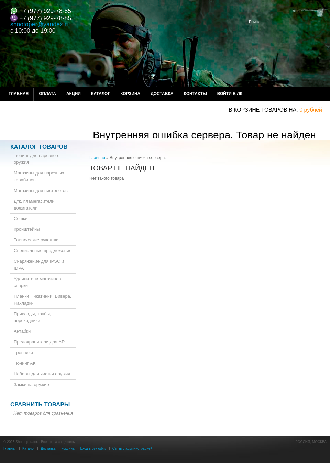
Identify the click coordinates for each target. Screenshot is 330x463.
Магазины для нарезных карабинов (39, 176)
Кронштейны (27, 229)
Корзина (130, 93)
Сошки (21, 218)
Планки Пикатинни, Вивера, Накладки (42, 300)
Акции (73, 93)
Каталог (100, 93)
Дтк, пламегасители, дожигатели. (35, 205)
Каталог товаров (39, 147)
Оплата (47, 93)
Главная (19, 93)
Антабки (22, 331)
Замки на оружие (31, 384)
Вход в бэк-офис (93, 448)
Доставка (162, 93)
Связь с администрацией (132, 448)
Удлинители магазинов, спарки (38, 282)
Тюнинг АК (24, 363)
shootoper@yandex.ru (40, 24)
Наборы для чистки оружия (42, 373)
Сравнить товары (40, 404)
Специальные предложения (43, 250)
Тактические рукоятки (36, 239)
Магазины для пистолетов (41, 190)
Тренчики (23, 352)
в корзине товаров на (262, 110)
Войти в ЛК (229, 93)
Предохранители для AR (39, 342)
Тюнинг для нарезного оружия (37, 159)
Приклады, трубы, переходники (32, 317)
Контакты (195, 93)
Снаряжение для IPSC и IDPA (39, 265)
